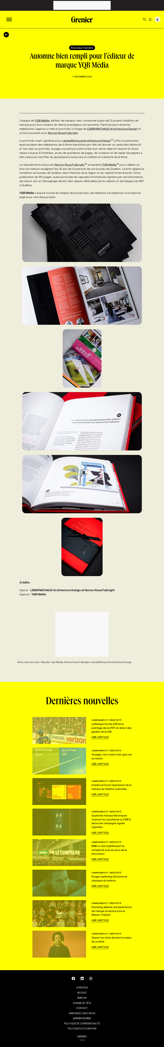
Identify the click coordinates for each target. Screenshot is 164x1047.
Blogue (82, 992)
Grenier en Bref (82, 1018)
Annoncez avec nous (82, 1013)
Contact (82, 1008)
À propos (82, 987)
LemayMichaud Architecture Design (87, 140)
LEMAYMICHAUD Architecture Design (112, 128)
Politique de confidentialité (82, 1023)
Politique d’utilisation (82, 1028)
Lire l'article (100, 737)
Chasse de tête (82, 1003)
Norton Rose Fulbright (63, 132)
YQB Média (42, 120)
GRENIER (82, 1036)
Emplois (82, 998)
